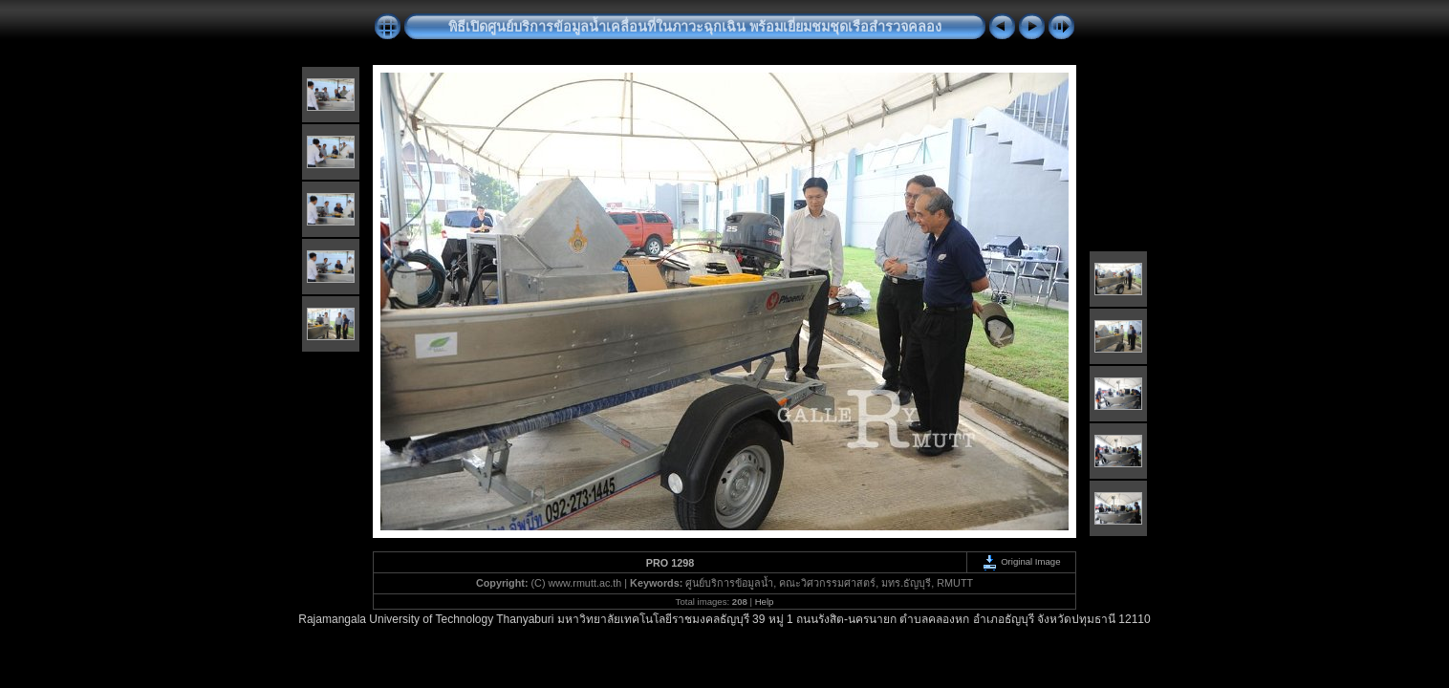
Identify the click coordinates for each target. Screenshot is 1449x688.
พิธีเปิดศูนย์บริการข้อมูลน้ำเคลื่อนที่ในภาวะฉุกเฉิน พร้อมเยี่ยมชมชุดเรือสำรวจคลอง (694, 26)
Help (764, 601)
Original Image (1021, 561)
